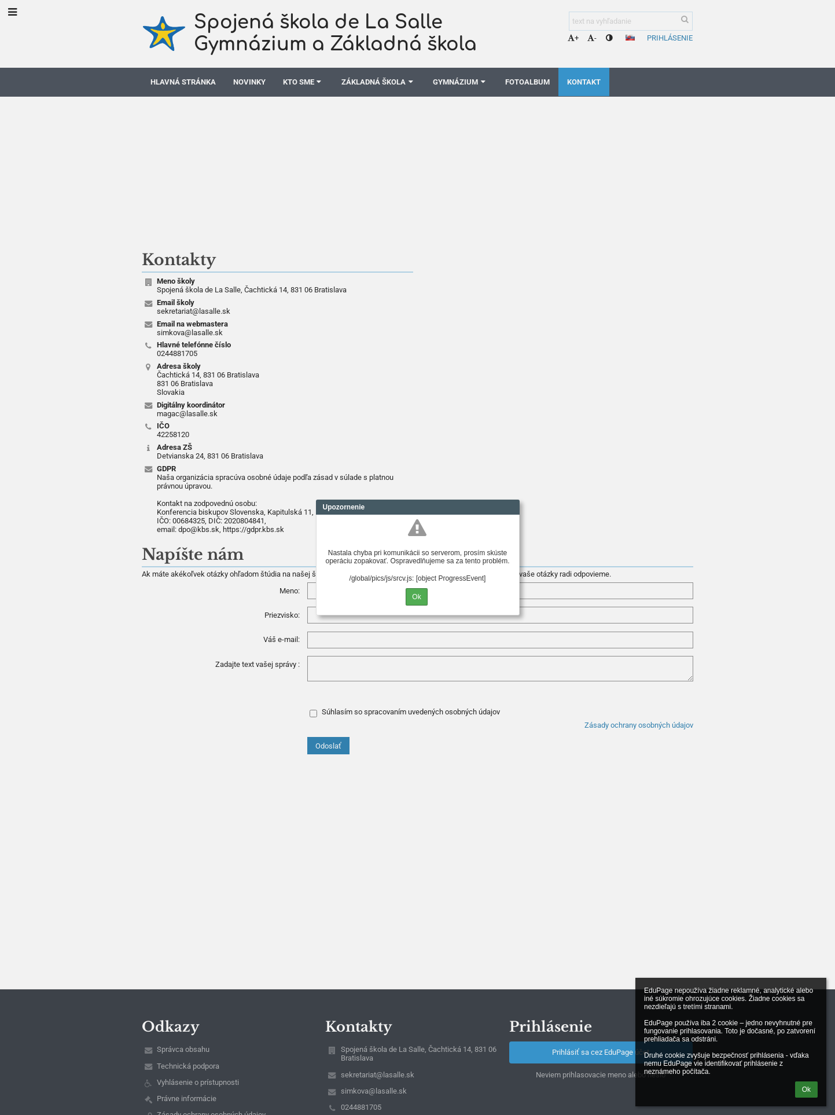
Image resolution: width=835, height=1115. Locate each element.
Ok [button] (806, 1089)
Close (511, 507)
